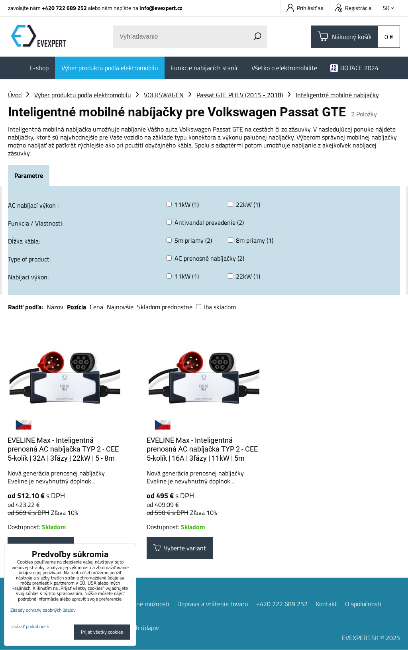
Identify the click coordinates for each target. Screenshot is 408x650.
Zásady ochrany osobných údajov (43, 610)
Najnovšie (120, 307)
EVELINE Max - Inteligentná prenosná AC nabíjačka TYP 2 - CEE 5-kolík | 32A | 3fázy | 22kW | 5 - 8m (63, 449)
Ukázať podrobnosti (29, 626)
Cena (96, 307)
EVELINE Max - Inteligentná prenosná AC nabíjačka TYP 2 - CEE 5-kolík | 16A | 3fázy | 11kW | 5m (202, 449)
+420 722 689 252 (64, 8)
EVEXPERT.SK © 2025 (371, 637)
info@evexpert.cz (160, 8)
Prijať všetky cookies (102, 632)
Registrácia (353, 8)
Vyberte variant (179, 548)
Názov (55, 307)
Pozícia (76, 307)
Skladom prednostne (164, 307)
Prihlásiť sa (305, 8)
